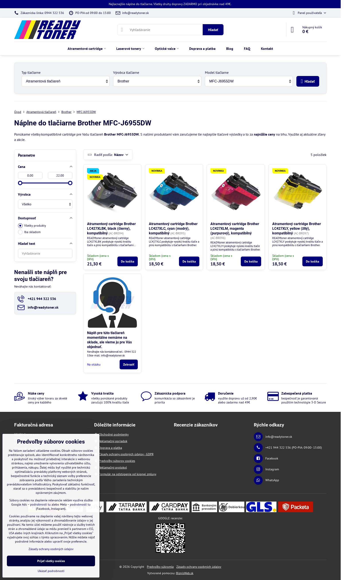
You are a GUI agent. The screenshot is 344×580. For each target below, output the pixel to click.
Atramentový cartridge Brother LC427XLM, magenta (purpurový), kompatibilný (234, 228)
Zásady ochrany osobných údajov (198, 567)
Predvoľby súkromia (160, 567)
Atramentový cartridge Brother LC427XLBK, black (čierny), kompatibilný (111, 228)
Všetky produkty (32, 225)
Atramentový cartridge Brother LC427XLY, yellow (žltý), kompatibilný (296, 228)
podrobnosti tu (40, 504)
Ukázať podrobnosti (51, 571)
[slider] (20, 183)
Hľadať (213, 29)
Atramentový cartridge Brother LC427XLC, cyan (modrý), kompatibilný (173, 228)
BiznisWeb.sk (184, 573)
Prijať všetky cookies (51, 561)
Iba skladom (29, 232)
